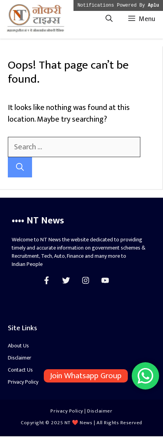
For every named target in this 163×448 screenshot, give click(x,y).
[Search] (20, 167)
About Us (18, 345)
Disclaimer (19, 357)
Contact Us (20, 369)
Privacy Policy (23, 381)
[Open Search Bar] (109, 19)
